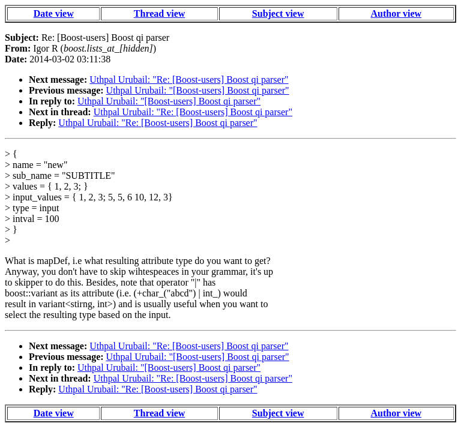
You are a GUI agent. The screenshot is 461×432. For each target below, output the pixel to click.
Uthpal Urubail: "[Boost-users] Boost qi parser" (197, 90)
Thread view (159, 13)
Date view (54, 13)
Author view (396, 13)
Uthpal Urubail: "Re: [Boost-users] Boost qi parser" (188, 79)
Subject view (278, 13)
